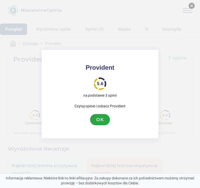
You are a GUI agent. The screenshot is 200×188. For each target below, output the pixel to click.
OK (100, 119)
